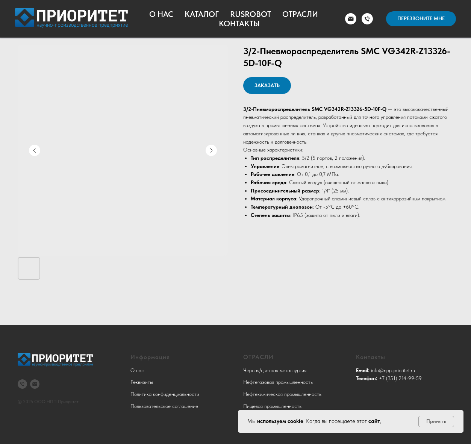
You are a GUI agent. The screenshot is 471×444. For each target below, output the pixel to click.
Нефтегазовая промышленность (278, 382)
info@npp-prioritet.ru (393, 370)
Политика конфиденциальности (164, 394)
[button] (421, 18)
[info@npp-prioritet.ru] (34, 384)
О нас (137, 370)
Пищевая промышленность (272, 406)
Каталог (202, 14)
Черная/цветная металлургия (274, 370)
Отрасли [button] (300, 14)
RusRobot (250, 14)
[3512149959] (22, 384)
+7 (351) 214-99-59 (400, 378)
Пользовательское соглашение (164, 406)
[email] (350, 18)
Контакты (239, 23)
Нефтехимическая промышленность (282, 394)
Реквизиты (141, 382)
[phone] (367, 18)
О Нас (161, 14)
